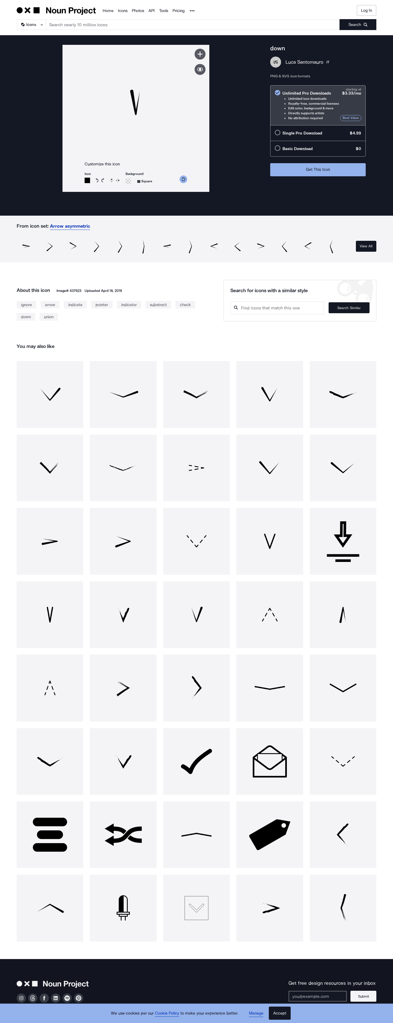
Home (108, 10)
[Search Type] (31, 24)
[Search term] (193, 24)
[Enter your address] (317, 996)
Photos (138, 10)
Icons (122, 10)
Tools (163, 10)
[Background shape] (145, 181)
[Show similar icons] (200, 69)
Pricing (178, 10)
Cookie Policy (167, 1013)
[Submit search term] (358, 24)
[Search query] (277, 308)
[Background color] (128, 181)
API (151, 10)
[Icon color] (87, 180)
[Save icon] (200, 54)
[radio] (317, 105)
